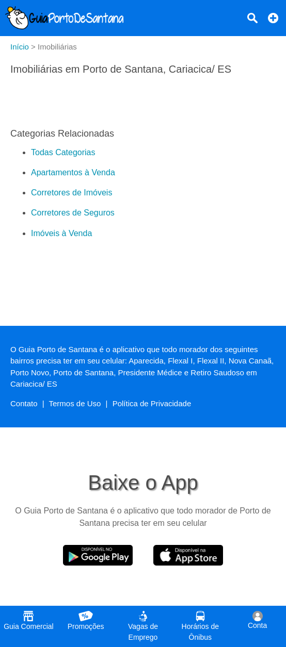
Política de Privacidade (152, 403)
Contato (24, 403)
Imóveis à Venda (61, 233)
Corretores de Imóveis (71, 192)
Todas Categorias (63, 152)
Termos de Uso (75, 403)
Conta (257, 620)
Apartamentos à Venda (73, 172)
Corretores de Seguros (73, 212)
